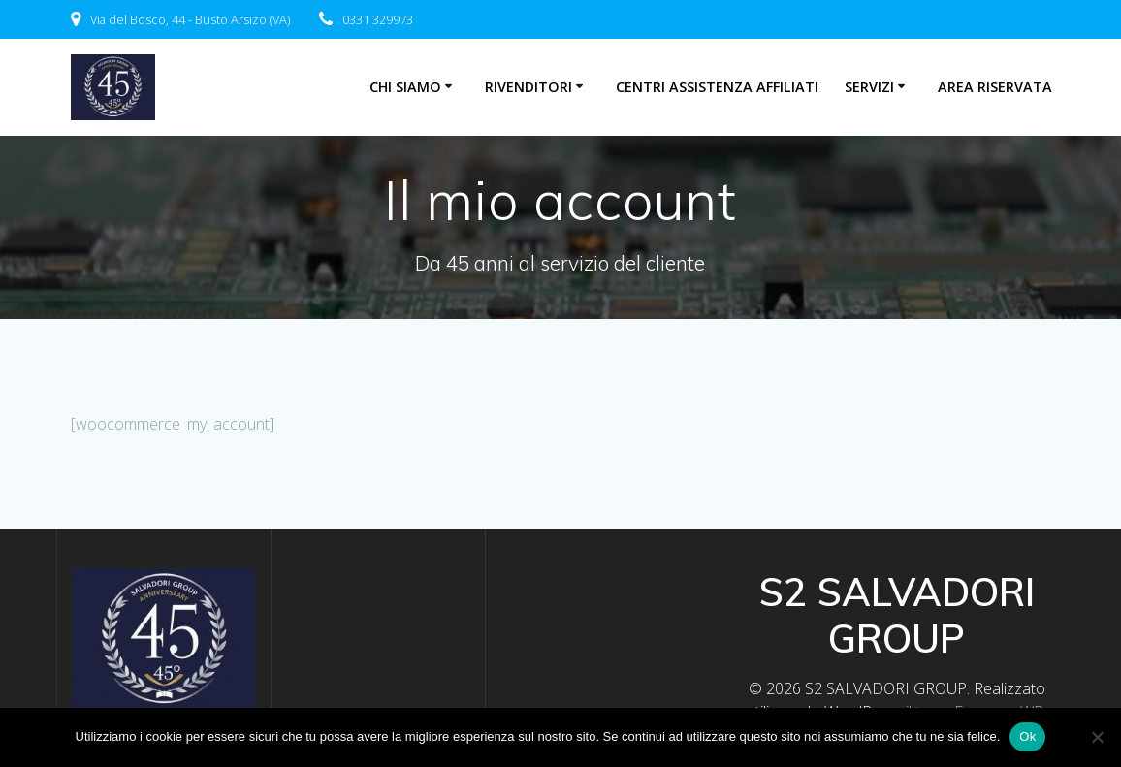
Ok (1027, 736)
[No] (1096, 737)
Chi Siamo (405, 87)
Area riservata (995, 87)
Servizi (869, 87)
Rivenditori (528, 87)
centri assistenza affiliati (717, 87)
